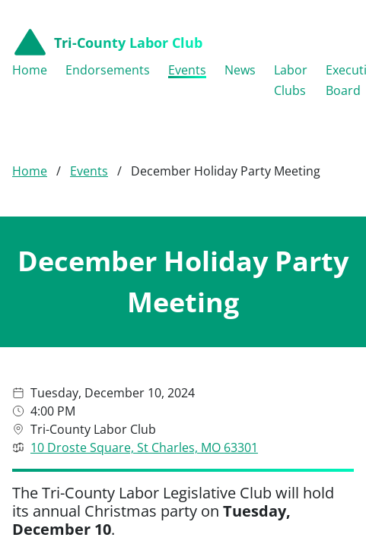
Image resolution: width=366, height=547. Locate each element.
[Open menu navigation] (342, 42)
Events (89, 130)
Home (29, 130)
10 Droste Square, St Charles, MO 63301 (144, 406)
